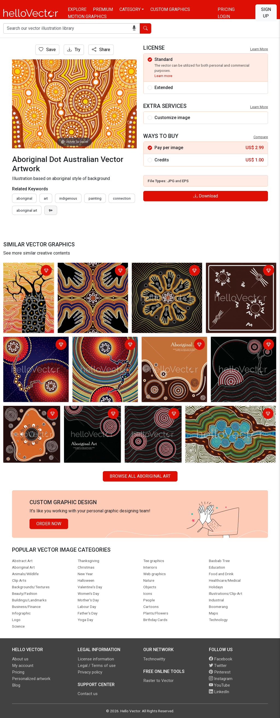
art (46, 198)
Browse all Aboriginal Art (140, 476)
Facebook (220, 659)
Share (101, 49)
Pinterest (220, 672)
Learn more (163, 76)
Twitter (218, 665)
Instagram (220, 678)
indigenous (68, 198)
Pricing (226, 9)
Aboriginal (24, 198)
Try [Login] (73, 49)
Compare (260, 137)
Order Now (48, 523)
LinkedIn (219, 691)
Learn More (259, 49)
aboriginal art (26, 210)
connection (122, 198)
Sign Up (266, 13)
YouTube (219, 685)
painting (95, 198)
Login (224, 16)
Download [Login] (205, 196)
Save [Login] (47, 49)
